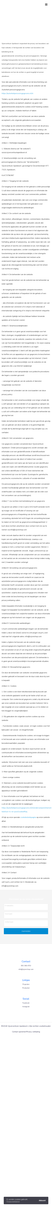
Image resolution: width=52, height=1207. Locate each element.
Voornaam (8, 914)
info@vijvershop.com (25, 969)
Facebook (25, 1003)
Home (18, 26)
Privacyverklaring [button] (13, 1201)
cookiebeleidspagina (28, 817)
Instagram (26, 1007)
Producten (26, 988)
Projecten (26, 984)
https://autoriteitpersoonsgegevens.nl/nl (17, 93)
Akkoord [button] (42, 1200)
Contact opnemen (19, 1031)
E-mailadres (9, 905)
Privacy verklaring (29, 26)
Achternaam (9, 922)
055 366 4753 (26, 966)
